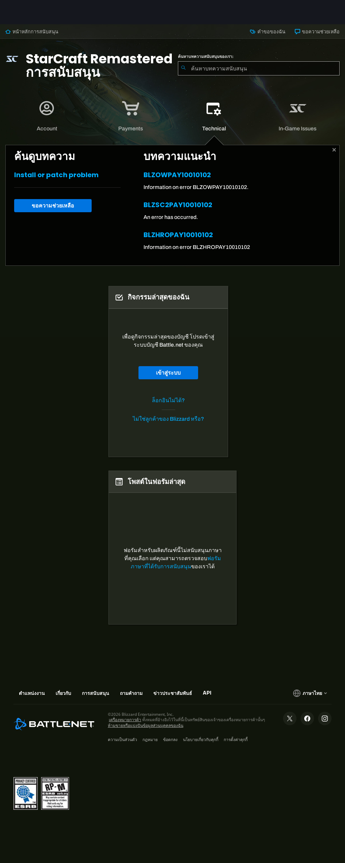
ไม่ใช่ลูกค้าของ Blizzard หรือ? (168, 419)
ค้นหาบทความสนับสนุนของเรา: (205, 56)
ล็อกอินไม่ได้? (168, 400)
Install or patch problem (56, 175)
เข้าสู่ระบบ (168, 373)
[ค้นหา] (183, 68)
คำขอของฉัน (267, 31)
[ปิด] (334, 150)
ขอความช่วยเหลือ (317, 31)
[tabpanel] (172, 205)
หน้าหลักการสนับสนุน (31, 31)
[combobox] (259, 68)
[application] (46, 116)
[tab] (47, 116)
